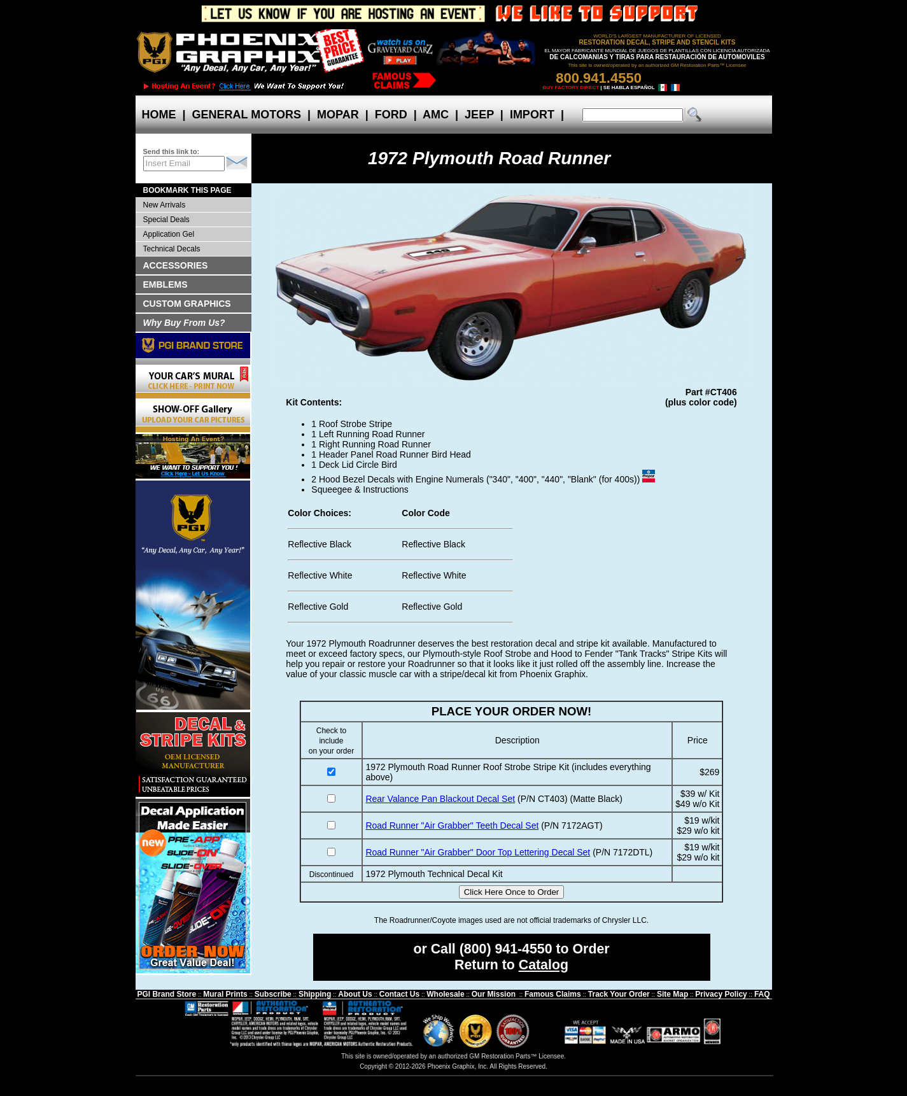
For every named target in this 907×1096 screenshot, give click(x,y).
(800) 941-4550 (506, 949)
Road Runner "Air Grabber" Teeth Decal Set (451, 825)
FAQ (762, 994)
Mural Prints (225, 994)
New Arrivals (164, 204)
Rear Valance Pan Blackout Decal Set (440, 799)
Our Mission (494, 994)
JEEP (479, 114)
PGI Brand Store (166, 994)
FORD (391, 114)
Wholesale (445, 994)
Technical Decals (171, 248)
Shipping (315, 994)
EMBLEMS (165, 284)
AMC (436, 114)
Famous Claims (552, 994)
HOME (159, 114)
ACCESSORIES (175, 265)
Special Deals (166, 219)
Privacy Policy (721, 994)
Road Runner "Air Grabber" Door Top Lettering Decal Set (477, 852)
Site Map (672, 994)
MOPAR (338, 114)
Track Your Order (619, 994)
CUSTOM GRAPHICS (187, 304)
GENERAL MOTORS (246, 114)
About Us (355, 994)
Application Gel (169, 234)
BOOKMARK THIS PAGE (187, 190)
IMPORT (532, 114)
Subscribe (273, 994)
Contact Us (399, 994)
